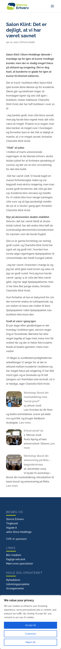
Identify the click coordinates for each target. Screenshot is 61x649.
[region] (30, 622)
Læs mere (24, 422)
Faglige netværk (15, 559)
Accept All (30, 625)
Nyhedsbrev (13, 579)
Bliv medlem (13, 555)
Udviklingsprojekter (18, 584)
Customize (30, 633)
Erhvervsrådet (27, 42)
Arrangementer (15, 588)
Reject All (30, 642)
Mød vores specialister (19, 563)
